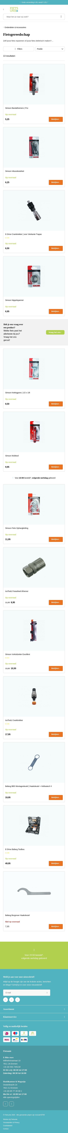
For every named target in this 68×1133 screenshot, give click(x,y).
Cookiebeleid (7, 1126)
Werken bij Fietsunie (10, 1119)
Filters (19, 49)
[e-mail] (26, 993)
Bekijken (55, 119)
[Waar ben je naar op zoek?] (34, 17)
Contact (5, 1129)
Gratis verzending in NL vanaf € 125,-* (35, 2)
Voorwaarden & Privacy (11, 1122)
